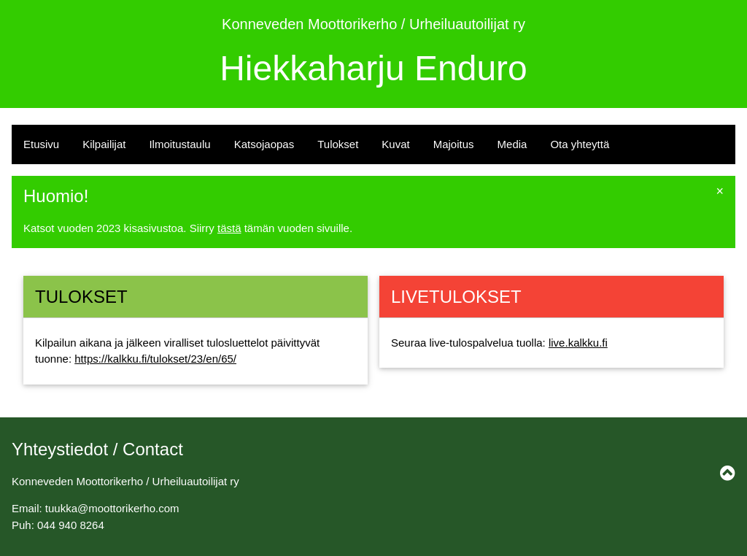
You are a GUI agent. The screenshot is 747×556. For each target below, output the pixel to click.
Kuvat (395, 144)
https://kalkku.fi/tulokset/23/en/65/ (155, 358)
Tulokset (337, 144)
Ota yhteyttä (579, 144)
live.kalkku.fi (578, 342)
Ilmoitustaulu (179, 144)
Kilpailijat (103, 144)
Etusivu (41, 144)
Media (512, 144)
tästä (229, 228)
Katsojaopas (264, 144)
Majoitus (453, 144)
